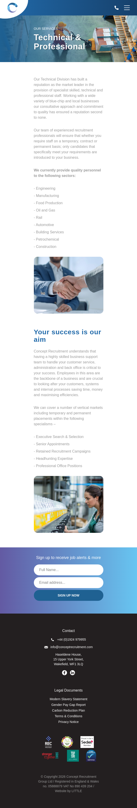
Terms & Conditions (68, 716)
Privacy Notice (68, 722)
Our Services (46, 28)
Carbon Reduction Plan (68, 710)
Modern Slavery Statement (68, 699)
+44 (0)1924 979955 (68, 639)
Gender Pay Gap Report (68, 705)
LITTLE (77, 791)
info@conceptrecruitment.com (68, 647)
